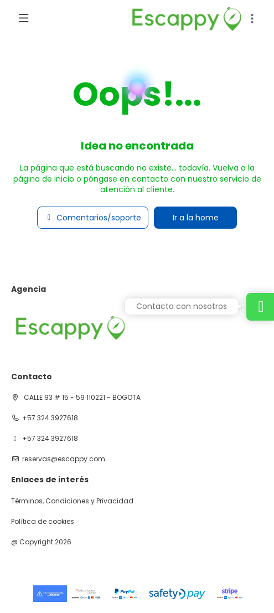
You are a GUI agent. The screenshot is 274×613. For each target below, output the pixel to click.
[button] (252, 19)
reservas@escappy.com (63, 459)
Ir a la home (196, 217)
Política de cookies (42, 521)
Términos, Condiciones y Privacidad (72, 501)
